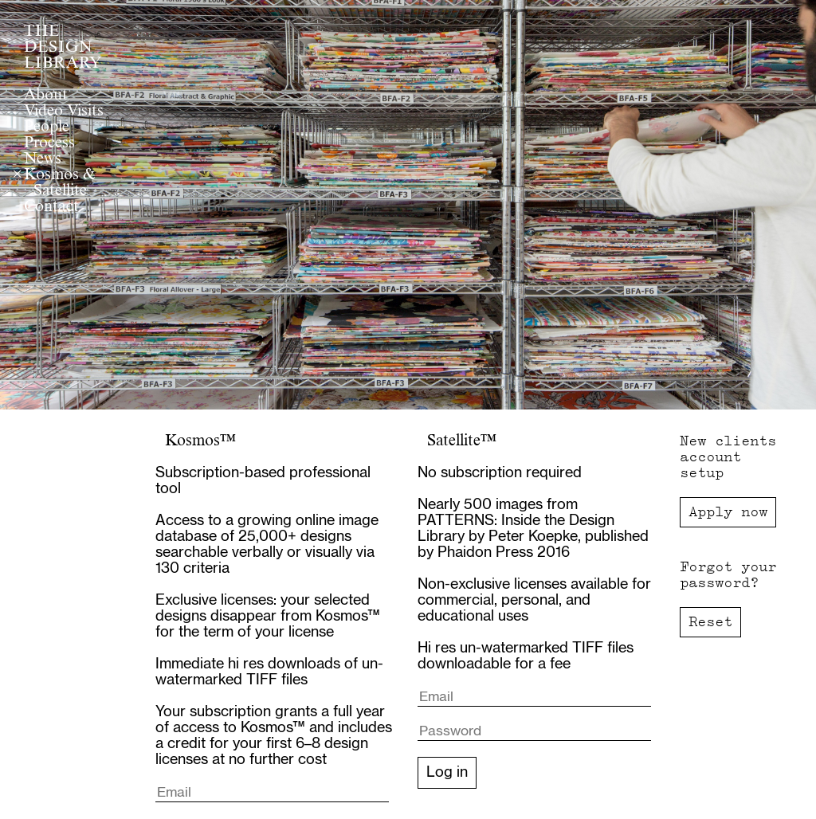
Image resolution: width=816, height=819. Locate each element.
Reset (710, 621)
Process (49, 143)
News (42, 159)
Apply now (727, 511)
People (46, 127)
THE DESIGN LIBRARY (63, 48)
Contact (51, 207)
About (46, 96)
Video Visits (64, 112)
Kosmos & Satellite (59, 183)
